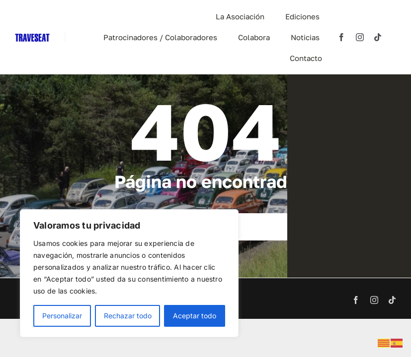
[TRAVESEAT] (32, 38)
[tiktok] (378, 37)
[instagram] (360, 37)
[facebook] (341, 37)
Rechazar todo (128, 315)
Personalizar (62, 315)
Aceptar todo (194, 315)
